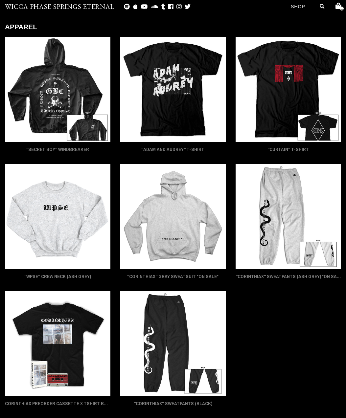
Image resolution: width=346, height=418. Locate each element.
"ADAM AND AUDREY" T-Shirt (172, 149)
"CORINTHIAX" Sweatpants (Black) (173, 403)
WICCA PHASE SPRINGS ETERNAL (59, 7)
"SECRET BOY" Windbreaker (57, 149)
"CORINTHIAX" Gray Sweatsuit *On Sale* (173, 276)
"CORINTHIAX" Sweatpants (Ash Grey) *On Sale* (290, 276)
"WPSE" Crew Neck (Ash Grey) (57, 276)
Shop (298, 6)
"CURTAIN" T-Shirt (288, 149)
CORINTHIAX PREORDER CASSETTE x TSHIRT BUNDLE (61, 403)
